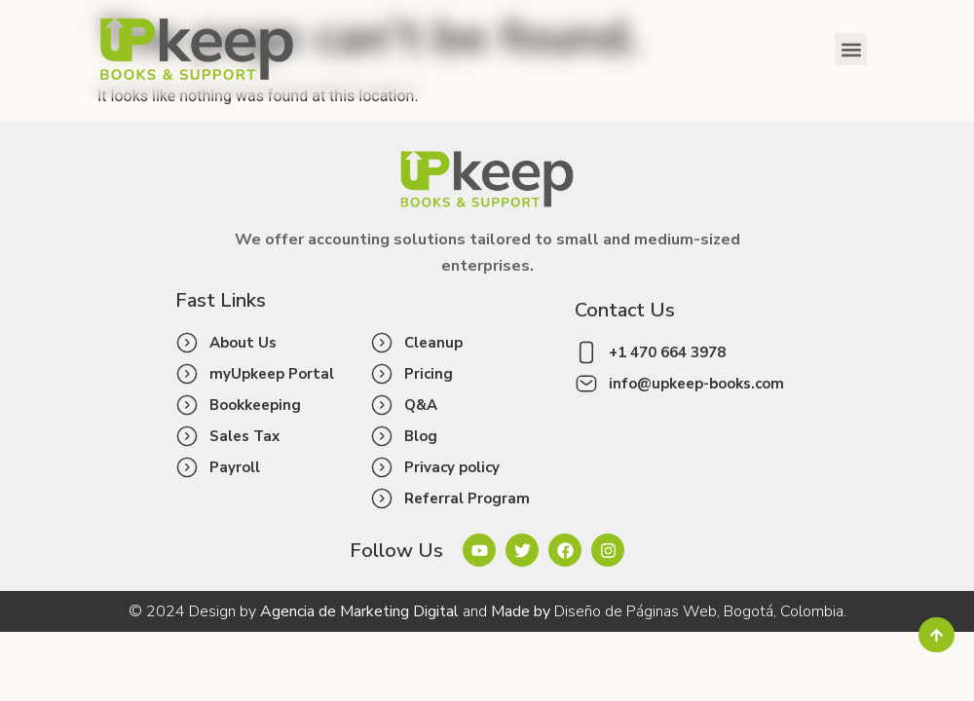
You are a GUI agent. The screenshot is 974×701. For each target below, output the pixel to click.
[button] (851, 49)
